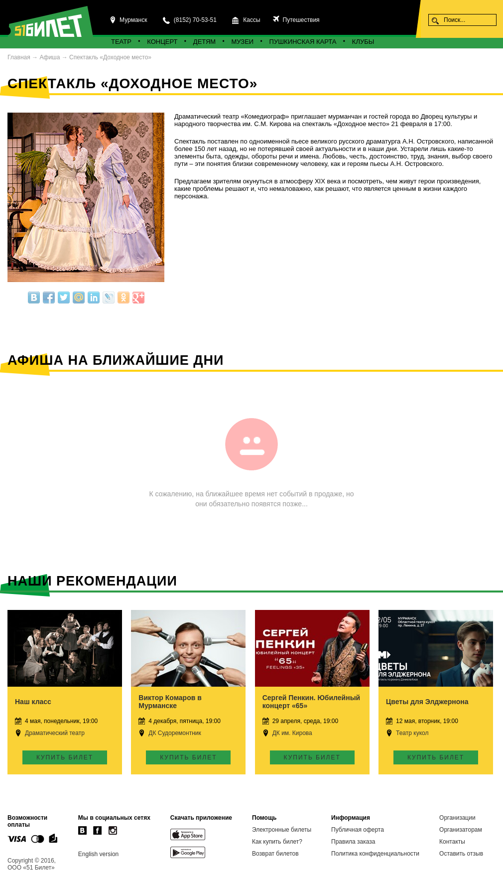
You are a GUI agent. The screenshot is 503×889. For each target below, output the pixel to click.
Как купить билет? (277, 841)
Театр (121, 41)
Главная (18, 57)
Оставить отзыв (461, 853)
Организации (457, 817)
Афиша (49, 57)
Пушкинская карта (303, 41)
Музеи (243, 41)
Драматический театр (55, 733)
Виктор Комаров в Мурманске (169, 702)
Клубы (363, 41)
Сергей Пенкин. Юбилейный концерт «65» (311, 702)
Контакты (452, 841)
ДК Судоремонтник (174, 733)
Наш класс (33, 702)
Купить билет (64, 757)
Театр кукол (412, 733)
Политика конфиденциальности (375, 853)
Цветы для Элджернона (427, 702)
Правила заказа (353, 841)
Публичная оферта (357, 829)
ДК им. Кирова (292, 733)
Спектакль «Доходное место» (110, 57)
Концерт (162, 41)
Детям (204, 41)
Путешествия (300, 19)
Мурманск (133, 19)
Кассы (251, 19)
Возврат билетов (275, 853)
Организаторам (460, 829)
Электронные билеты (281, 829)
